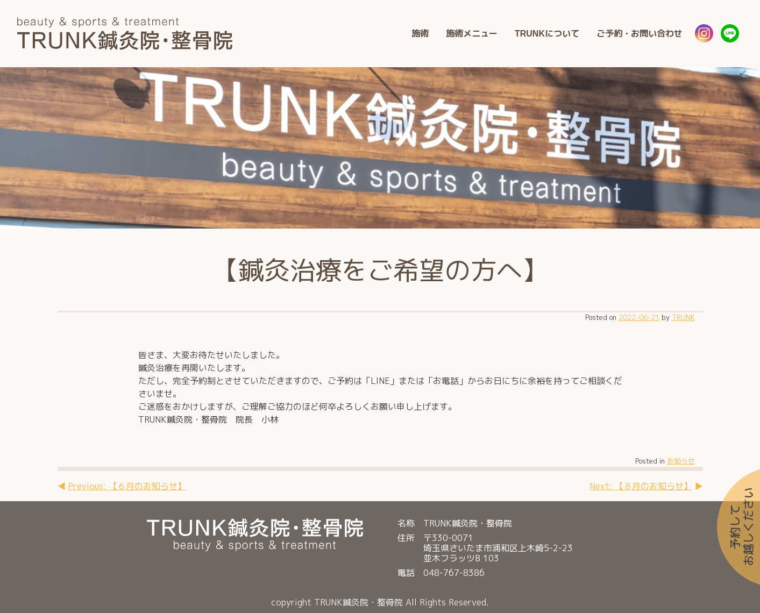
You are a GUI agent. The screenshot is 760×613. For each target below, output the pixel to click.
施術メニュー (472, 33)
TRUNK (683, 317)
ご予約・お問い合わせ (639, 33)
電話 (406, 573)
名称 (406, 523)
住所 (406, 538)
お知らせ (681, 461)
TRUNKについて (547, 33)
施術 (420, 33)
